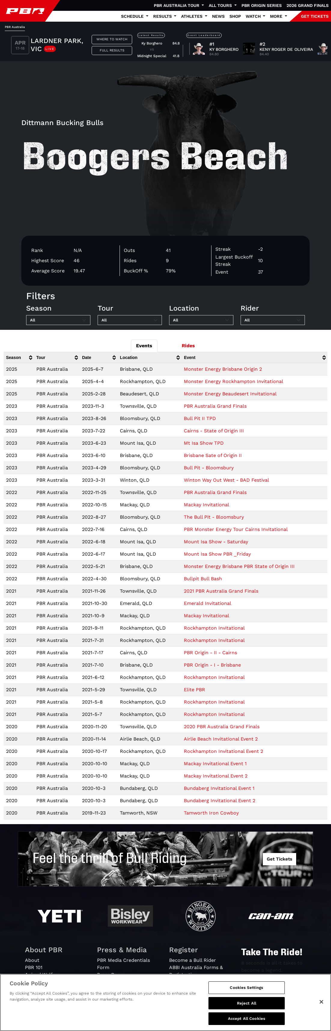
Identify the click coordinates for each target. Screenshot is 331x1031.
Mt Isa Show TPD (204, 443)
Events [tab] (144, 345)
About (32, 960)
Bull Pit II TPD (200, 418)
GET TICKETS (315, 16)
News (218, 16)
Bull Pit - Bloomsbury (209, 468)
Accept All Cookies (246, 1018)
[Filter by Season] (58, 320)
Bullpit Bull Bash (203, 578)
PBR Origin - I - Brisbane (212, 665)
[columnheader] (19, 357)
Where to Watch (111, 39)
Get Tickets (279, 859)
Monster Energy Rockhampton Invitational (233, 381)
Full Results (112, 50)
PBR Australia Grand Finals (215, 406)
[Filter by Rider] (273, 320)
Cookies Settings (246, 987)
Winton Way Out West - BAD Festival (226, 480)
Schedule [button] (133, 16)
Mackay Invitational (206, 505)
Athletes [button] (192, 16)
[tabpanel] (165, 46)
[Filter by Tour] (130, 320)
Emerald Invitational (207, 603)
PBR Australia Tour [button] (177, 5)
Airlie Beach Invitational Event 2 (221, 739)
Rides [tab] (188, 345)
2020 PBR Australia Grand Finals (222, 726)
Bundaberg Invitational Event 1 (219, 788)
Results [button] (163, 16)
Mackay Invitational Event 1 (215, 763)
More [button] (277, 16)
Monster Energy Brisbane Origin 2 (223, 369)
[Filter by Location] (201, 320)
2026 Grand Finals (308, 5)
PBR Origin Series (261, 5)
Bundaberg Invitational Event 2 (219, 800)
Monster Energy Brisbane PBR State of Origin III (239, 566)
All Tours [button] (221, 5)
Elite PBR (194, 689)
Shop (235, 16)
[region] (165, 1002)
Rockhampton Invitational (214, 628)
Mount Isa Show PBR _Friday (217, 554)
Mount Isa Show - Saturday (216, 542)
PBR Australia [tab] (15, 27)
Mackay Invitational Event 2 (215, 776)
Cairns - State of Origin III (214, 431)
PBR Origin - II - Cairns (210, 652)
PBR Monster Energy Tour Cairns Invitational (236, 529)
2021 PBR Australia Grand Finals (221, 591)
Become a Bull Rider (192, 960)
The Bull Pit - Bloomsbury (214, 517)
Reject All (246, 1003)
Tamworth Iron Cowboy (211, 813)
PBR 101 (33, 967)
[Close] (321, 1001)
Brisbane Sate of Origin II (213, 455)
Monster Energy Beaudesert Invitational (230, 394)
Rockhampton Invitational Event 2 (223, 751)
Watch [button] (254, 16)
